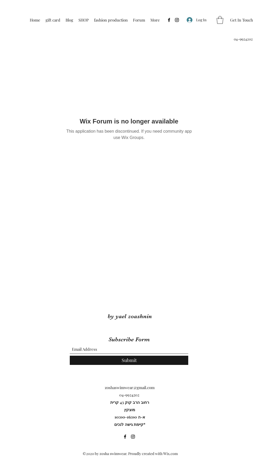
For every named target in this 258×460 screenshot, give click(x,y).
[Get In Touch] (241, 20)
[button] (220, 20)
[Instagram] (177, 20)
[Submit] (129, 360)
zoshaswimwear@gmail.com (130, 387)
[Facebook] (169, 20)
